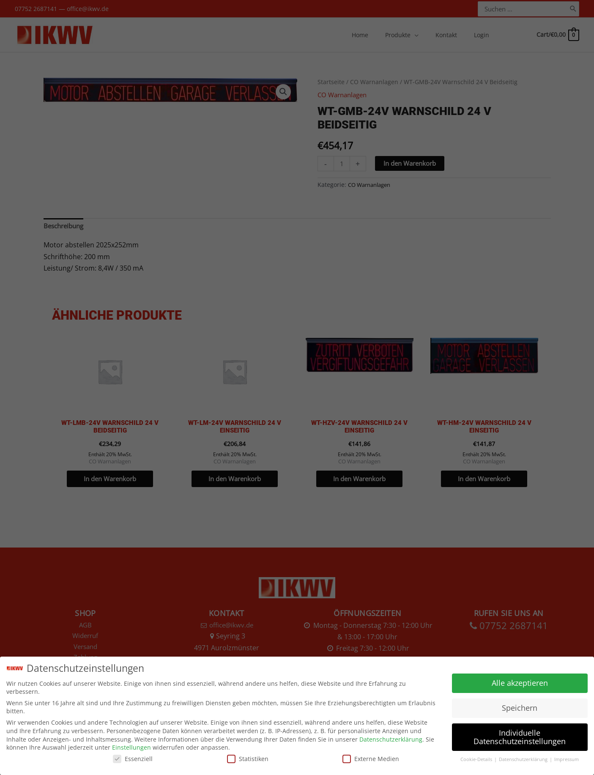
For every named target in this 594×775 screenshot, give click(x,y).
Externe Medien (370, 758)
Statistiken (247, 758)
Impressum (566, 759)
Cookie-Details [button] (476, 759)
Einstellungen (131, 747)
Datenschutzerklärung (390, 738)
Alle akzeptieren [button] (520, 682)
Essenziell (133, 758)
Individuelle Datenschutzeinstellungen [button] (520, 736)
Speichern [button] (519, 707)
